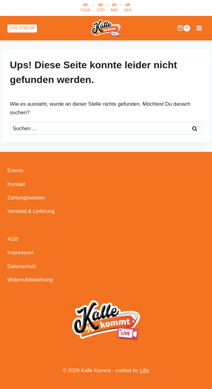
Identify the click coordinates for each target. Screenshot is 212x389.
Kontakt (16, 184)
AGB (12, 239)
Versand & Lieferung (31, 211)
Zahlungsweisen (26, 198)
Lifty (144, 370)
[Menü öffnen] (199, 28)
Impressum (20, 252)
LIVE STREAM (22, 28)
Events (15, 170)
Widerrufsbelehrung (30, 280)
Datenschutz (22, 266)
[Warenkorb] (183, 28)
